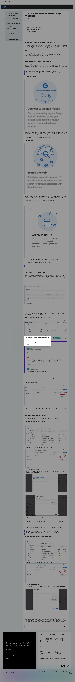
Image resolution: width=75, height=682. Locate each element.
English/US (28, 344)
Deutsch (34, 344)
